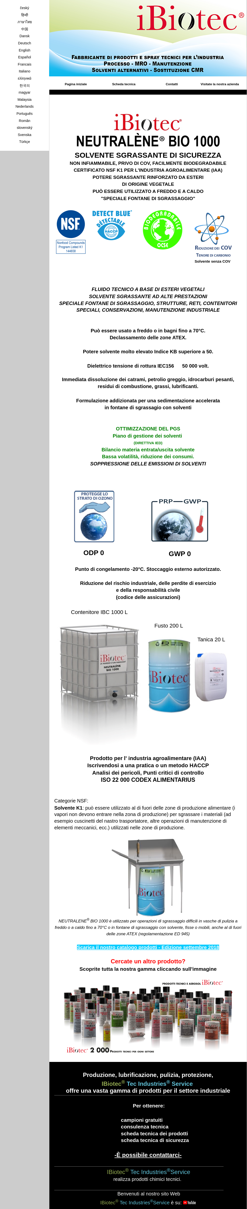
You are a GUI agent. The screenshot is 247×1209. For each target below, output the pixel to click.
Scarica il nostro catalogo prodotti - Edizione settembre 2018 (148, 947)
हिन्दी (24, 15)
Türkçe (24, 142)
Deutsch (24, 43)
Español (24, 57)
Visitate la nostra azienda (220, 84)
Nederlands (25, 106)
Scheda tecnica (123, 84)
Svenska (24, 135)
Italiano (24, 71)
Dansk (24, 36)
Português (25, 114)
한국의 (24, 85)
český (24, 8)
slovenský (24, 128)
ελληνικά (24, 78)
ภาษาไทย (25, 22)
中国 (24, 29)
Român (24, 121)
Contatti (172, 84)
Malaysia (25, 100)
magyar (25, 92)
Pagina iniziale (76, 84)
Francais (24, 64)
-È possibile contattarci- (148, 1155)
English (24, 50)
